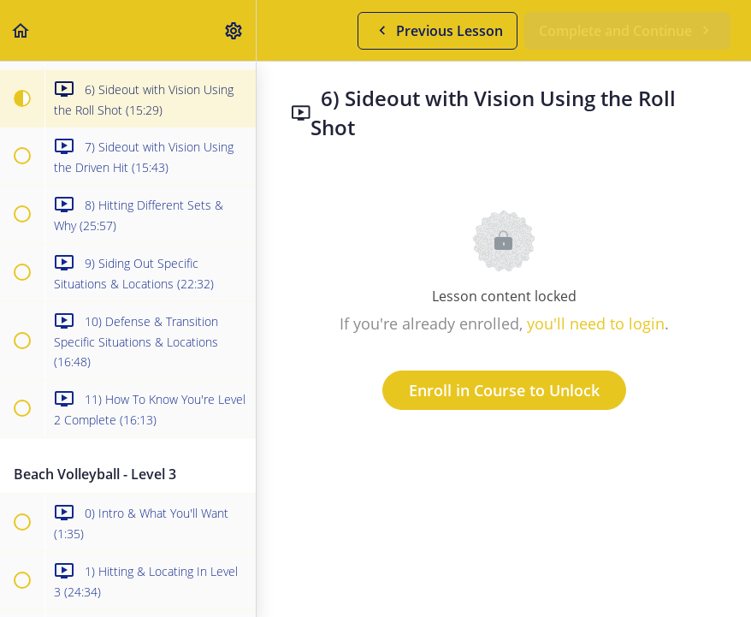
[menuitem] (234, 30)
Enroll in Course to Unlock (504, 390)
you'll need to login (596, 323)
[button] (21, 30)
